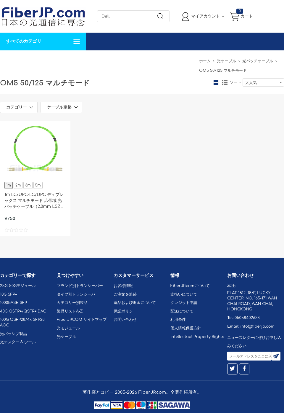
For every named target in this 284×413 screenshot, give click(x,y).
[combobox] (263, 82)
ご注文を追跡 (125, 294)
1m (8, 185)
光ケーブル (226, 61)
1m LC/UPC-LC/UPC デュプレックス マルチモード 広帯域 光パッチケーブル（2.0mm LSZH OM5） (34, 201)
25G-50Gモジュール (18, 286)
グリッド (216, 82)
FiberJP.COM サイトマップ (81, 320)
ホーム (205, 61)
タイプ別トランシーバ (76, 294)
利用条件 (178, 320)
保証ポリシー (125, 311)
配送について (181, 311)
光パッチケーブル (257, 61)
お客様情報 (123, 286)
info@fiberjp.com (257, 326)
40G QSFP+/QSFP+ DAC (23, 311)
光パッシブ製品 (13, 334)
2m (18, 185)
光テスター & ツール (18, 342)
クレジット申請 (183, 303)
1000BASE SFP (13, 303)
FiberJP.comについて (132, 59)
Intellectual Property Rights (197, 337)
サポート (63, 59)
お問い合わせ (91, 59)
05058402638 (247, 318)
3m (27, 185)
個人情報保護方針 (185, 328)
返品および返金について (135, 303)
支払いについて (183, 294)
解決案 (10, 59)
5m (38, 185)
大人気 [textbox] (251, 83)
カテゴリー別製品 (72, 303)
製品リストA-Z (70, 311)
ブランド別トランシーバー (80, 286)
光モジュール (68, 328)
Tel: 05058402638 (178, 59)
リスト (224, 82)
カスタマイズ (35, 59)
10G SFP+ (8, 294)
